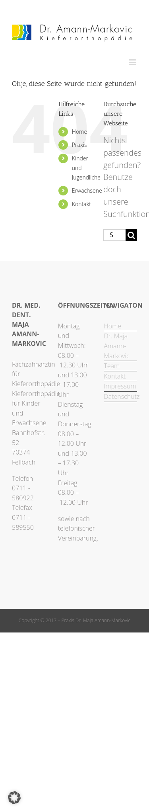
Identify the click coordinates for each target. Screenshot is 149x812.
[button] (14, 797)
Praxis (79, 144)
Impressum (120, 386)
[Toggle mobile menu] (133, 62)
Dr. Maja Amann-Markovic (116, 346)
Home (79, 131)
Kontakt (81, 204)
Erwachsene (87, 190)
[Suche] (131, 235)
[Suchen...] (114, 235)
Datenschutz (120, 396)
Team (112, 365)
